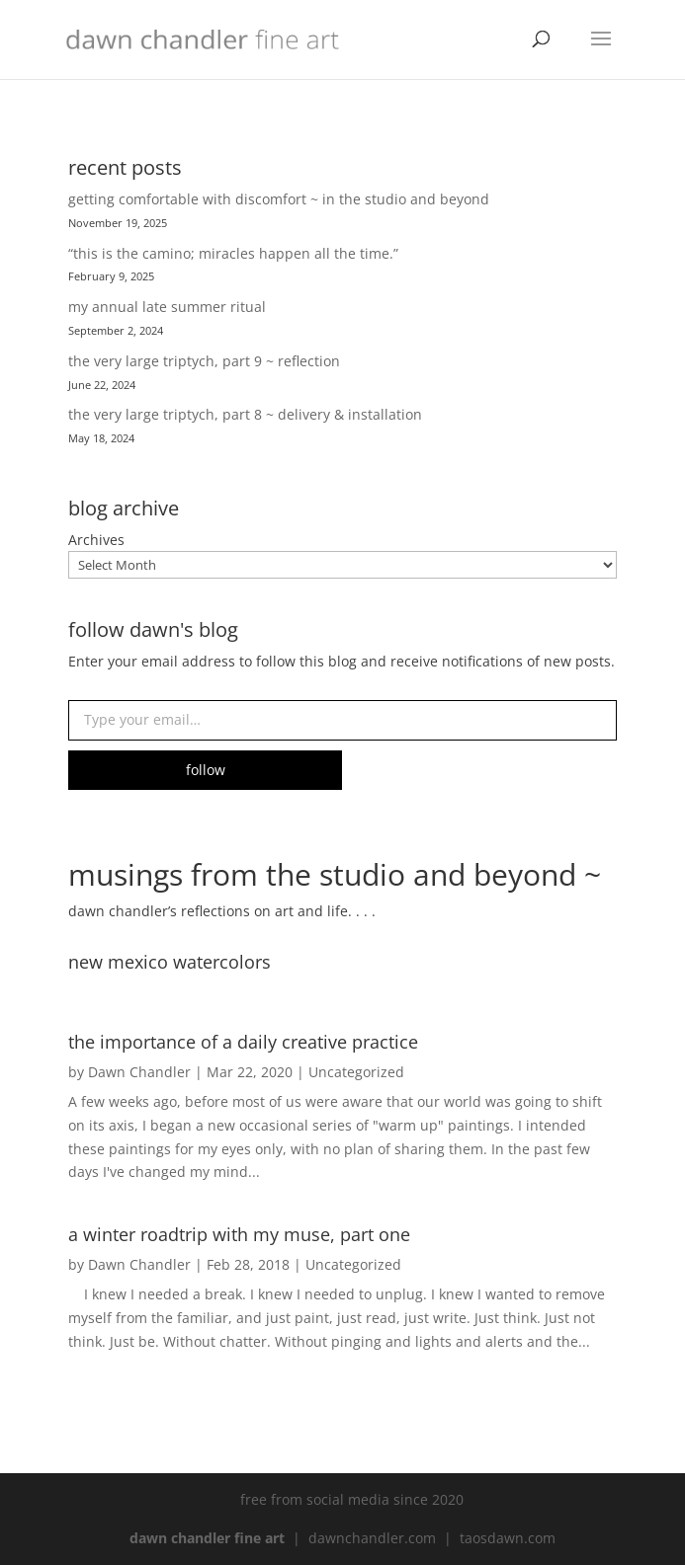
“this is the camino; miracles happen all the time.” (233, 253)
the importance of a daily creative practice (243, 1042)
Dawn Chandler (139, 1071)
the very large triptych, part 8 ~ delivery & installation (245, 414)
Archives (96, 539)
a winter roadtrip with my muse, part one (239, 1234)
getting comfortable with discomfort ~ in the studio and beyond (278, 199)
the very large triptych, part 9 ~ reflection (204, 361)
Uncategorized (356, 1071)
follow (205, 769)
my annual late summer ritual (167, 306)
